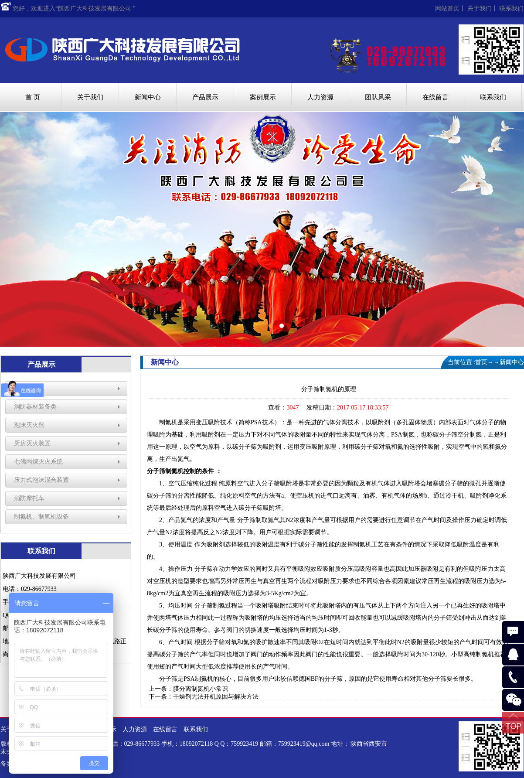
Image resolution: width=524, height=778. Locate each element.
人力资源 (320, 97)
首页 (481, 362)
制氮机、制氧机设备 (41, 516)
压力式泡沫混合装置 (41, 480)
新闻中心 (148, 97)
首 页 (32, 97)
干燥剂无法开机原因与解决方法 (216, 696)
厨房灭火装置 (32, 443)
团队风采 (378, 97)
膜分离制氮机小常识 (200, 689)
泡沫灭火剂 (29, 425)
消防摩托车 (29, 498)
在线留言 (435, 97)
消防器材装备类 (35, 406)
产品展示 (205, 97)
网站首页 (447, 8)
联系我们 (511, 8)
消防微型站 (29, 388)
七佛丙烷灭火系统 (38, 461)
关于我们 (479, 8)
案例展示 (263, 97)
